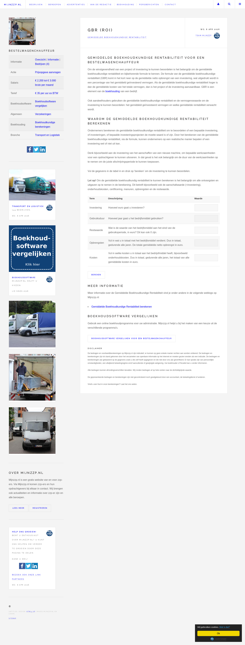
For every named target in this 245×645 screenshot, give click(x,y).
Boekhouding (125, 4)
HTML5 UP (31, 611)
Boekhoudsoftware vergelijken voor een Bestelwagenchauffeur (131, 338)
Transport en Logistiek (47, 135)
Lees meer (18, 508)
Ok (218, 633)
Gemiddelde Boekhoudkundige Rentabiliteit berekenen (121, 306)
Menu (240, 4)
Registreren (40, 508)
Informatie (53, 59)
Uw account (218, 4)
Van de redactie (101, 4)
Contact (170, 4)
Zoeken (229, 4)
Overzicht (40, 59)
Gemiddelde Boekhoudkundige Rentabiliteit (117, 37)
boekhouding (112, 91)
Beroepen (54, 4)
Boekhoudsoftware (23, 277)
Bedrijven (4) (42, 64)
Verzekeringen (43, 114)
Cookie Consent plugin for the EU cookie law (218, 639)
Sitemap (12, 618)
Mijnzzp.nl (13, 4)
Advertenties (76, 4)
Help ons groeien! (24, 532)
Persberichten (149, 4)
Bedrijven (35, 4)
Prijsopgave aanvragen (48, 72)
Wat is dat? (228, 627)
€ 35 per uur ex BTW (46, 93)
